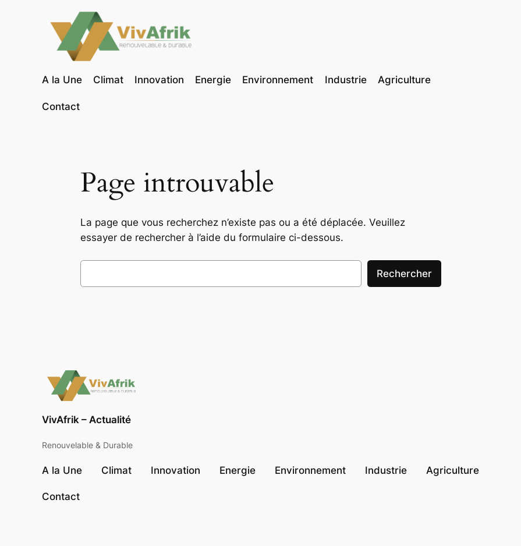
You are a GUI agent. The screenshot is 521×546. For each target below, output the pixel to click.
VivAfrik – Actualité (86, 420)
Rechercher (404, 273)
